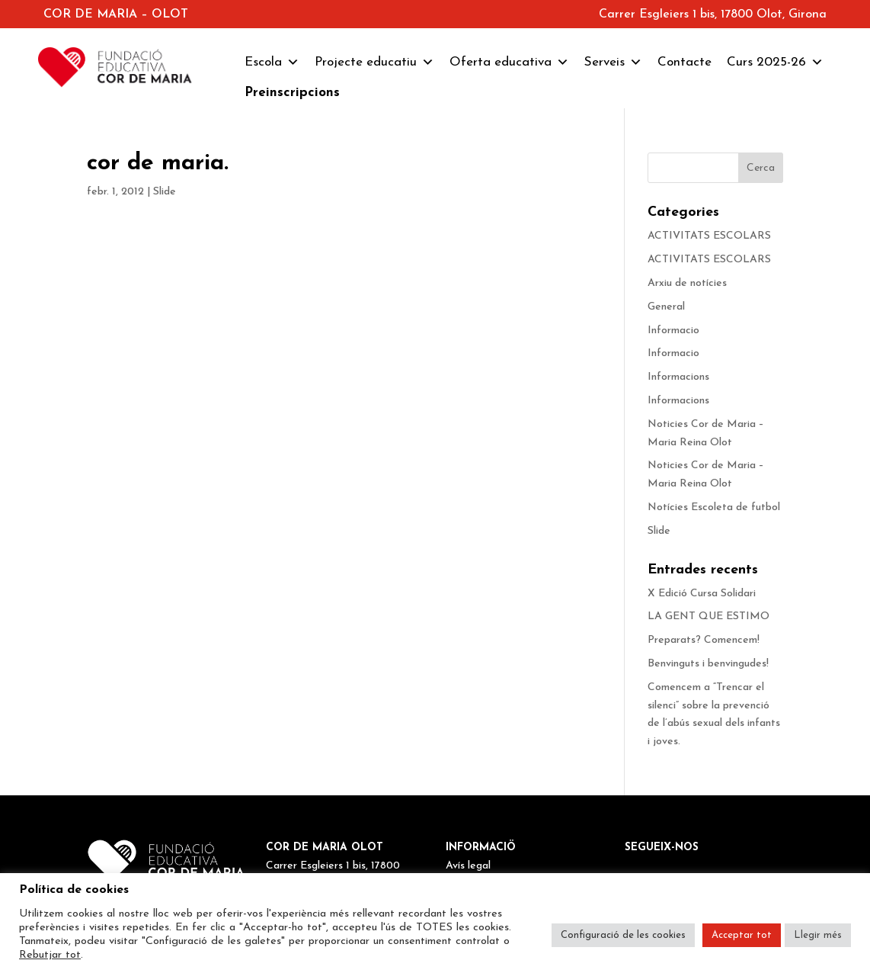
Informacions (678, 377)
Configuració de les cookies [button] (623, 935)
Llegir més (818, 935)
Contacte (684, 62)
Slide (164, 191)
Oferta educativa (509, 62)
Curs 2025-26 (775, 62)
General (666, 307)
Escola (272, 62)
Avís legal (468, 866)
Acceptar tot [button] (742, 935)
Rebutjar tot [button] (50, 955)
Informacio (673, 330)
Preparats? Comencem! (704, 640)
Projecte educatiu (374, 62)
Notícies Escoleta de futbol (714, 507)
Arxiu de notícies (687, 283)
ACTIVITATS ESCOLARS (709, 236)
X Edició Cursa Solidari (702, 593)
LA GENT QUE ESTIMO (708, 616)
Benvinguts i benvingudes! (708, 664)
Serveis (613, 62)
